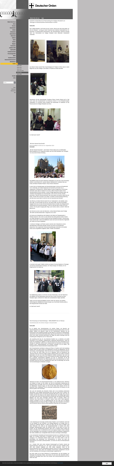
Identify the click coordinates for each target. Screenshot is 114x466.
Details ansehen (94, 463)
